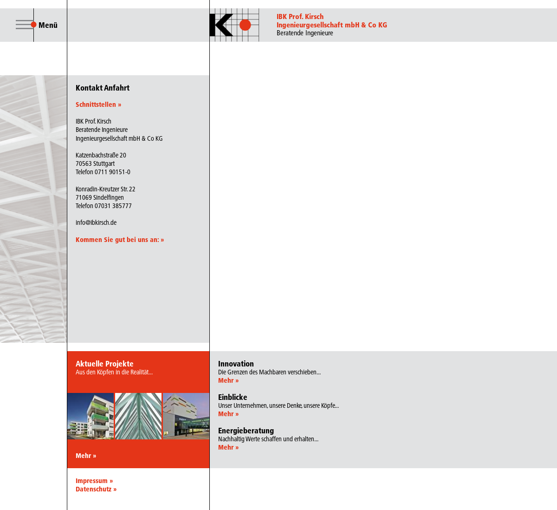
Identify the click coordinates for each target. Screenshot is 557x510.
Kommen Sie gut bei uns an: (120, 239)
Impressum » (94, 481)
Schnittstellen (98, 104)
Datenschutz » (96, 489)
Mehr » (86, 455)
